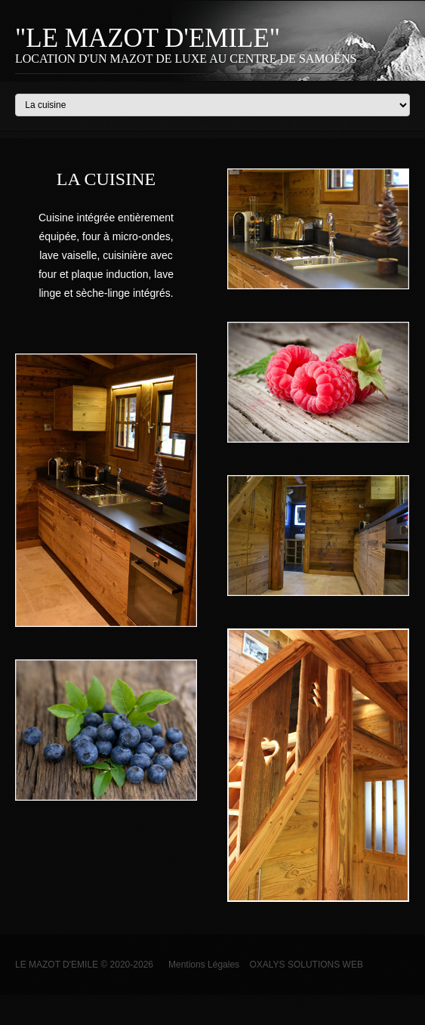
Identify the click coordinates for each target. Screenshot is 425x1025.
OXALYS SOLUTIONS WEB (305, 964)
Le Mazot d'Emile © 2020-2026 (84, 964)
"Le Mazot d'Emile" (147, 38)
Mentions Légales (196, 964)
